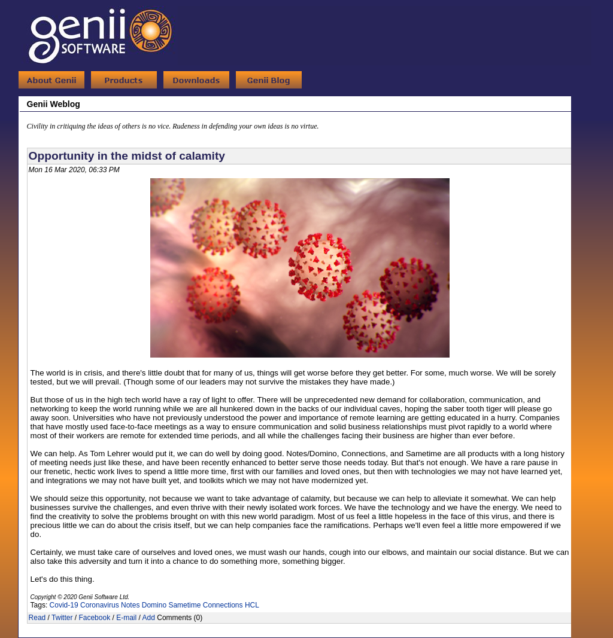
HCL (252, 605)
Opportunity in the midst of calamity (127, 155)
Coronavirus (99, 605)
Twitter (61, 617)
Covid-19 (64, 605)
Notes (130, 605)
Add (148, 617)
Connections (223, 605)
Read (37, 617)
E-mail (126, 617)
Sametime (184, 605)
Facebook (94, 617)
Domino (154, 605)
